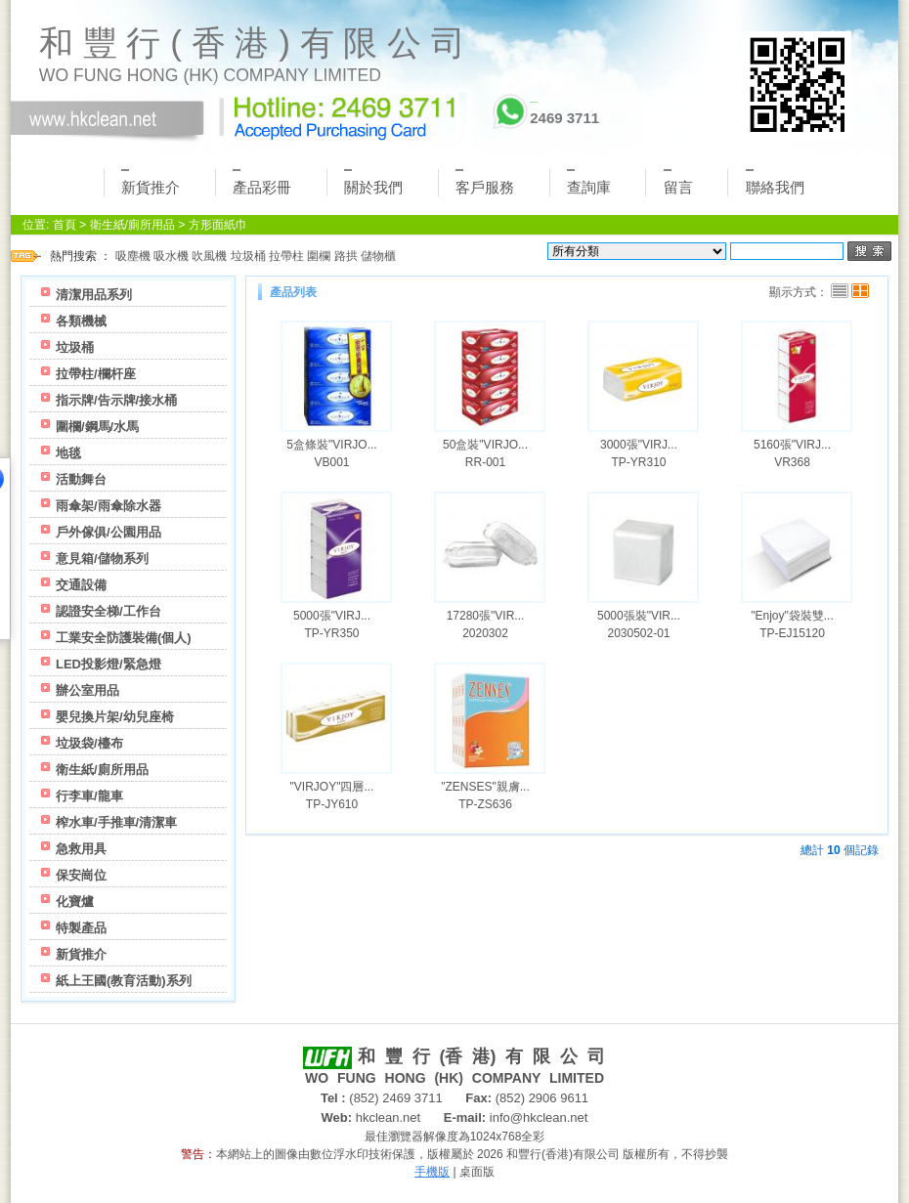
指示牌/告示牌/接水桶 (116, 400)
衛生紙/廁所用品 (132, 225)
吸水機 (171, 256)
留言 (678, 182)
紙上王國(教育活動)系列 (124, 980)
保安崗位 (81, 875)
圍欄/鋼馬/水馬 (97, 426)
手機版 (432, 1172)
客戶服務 (484, 182)
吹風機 (209, 256)
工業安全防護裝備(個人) (124, 637)
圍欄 (318, 256)
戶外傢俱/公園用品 (108, 532)
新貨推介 (150, 182)
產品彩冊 (262, 182)
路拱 (346, 256)
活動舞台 (81, 479)
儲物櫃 (378, 256)
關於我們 (373, 182)
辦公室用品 (87, 690)
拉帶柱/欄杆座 (96, 373)
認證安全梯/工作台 (108, 611)
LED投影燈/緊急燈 (108, 664)
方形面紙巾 (218, 225)
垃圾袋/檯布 (89, 743)
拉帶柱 (286, 256)
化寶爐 (75, 901)
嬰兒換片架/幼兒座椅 (115, 716)
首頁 (64, 225)
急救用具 (81, 848)
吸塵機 (133, 256)
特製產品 (81, 928)
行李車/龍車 (89, 796)
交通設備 (81, 585)
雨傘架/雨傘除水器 (108, 505)
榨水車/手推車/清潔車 (116, 822)
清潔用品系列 (94, 294)
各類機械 (81, 321)
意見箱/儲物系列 (102, 558)
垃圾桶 (248, 256)
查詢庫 (589, 182)
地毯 (68, 453)
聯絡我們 (775, 182)
